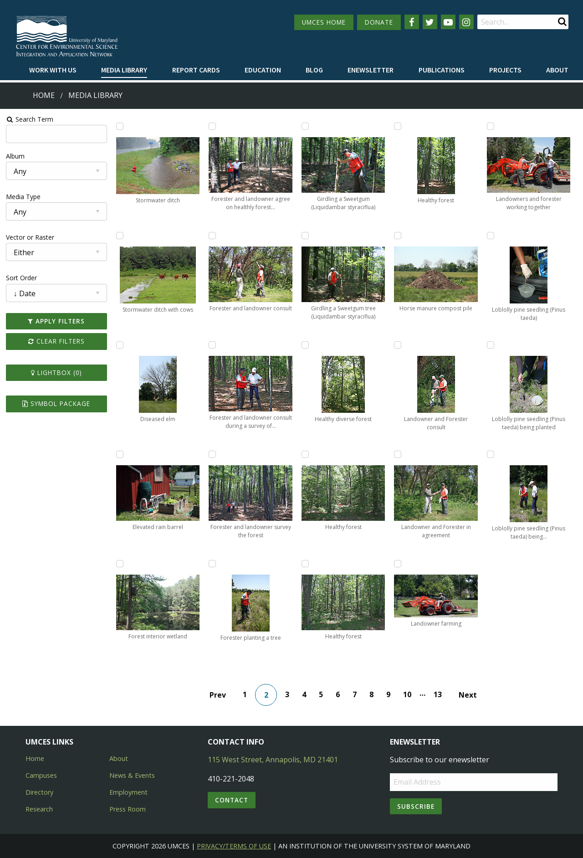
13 (438, 694)
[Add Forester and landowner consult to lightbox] (212, 235)
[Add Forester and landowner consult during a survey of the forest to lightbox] (212, 345)
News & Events (132, 775)
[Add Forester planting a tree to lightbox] (212, 563)
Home (44, 95)
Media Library (124, 69)
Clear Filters (56, 341)
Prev (218, 695)
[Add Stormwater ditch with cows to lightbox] (119, 235)
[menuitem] (53, 70)
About (557, 69)
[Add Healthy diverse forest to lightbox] (305, 345)
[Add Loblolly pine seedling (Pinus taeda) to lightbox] (490, 235)
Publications (442, 69)
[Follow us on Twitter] (430, 22)
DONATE (379, 22)
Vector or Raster (30, 237)
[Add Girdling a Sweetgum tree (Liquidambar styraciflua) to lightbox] (305, 235)
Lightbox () (56, 372)
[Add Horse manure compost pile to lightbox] (397, 235)
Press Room (127, 809)
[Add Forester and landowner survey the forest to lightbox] (212, 454)
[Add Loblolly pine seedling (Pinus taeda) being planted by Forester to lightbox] (490, 454)
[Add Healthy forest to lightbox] (305, 454)
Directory (39, 792)
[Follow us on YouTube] (448, 22)
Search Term (30, 119)
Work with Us (53, 69)
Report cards (196, 69)
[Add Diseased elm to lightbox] (119, 345)
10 (407, 694)
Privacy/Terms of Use (234, 846)
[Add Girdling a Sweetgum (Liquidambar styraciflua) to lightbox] (305, 126)
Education (263, 69)
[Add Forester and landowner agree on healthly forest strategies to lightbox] (212, 126)
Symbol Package (56, 403)
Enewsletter (371, 69)
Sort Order (21, 277)
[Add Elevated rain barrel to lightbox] (119, 454)
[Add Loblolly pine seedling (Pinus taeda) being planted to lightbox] (490, 345)
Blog (314, 69)
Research (39, 809)
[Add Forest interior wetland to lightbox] (119, 563)
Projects (505, 69)
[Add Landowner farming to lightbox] (397, 563)
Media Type (23, 196)
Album (15, 156)
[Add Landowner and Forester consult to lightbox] (397, 345)
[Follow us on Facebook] (411, 22)
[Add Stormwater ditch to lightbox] (119, 126)
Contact (231, 800)
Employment (128, 792)
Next (468, 695)
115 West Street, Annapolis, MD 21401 (273, 760)
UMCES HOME (324, 22)
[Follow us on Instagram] (466, 22)
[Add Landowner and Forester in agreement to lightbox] (397, 454)
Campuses (41, 775)
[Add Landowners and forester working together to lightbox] (490, 126)
